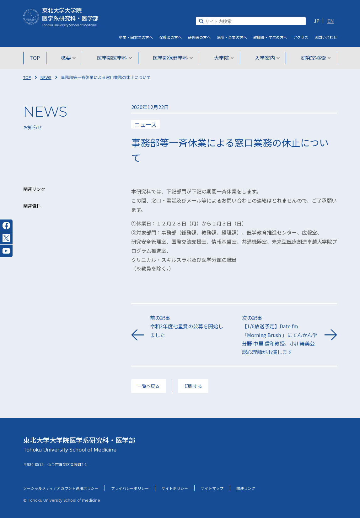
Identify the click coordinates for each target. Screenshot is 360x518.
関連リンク (245, 488)
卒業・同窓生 (136, 37)
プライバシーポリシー (130, 488)
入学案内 (266, 57)
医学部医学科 (114, 57)
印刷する (193, 386)
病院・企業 (232, 37)
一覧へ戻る (148, 386)
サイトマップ (212, 488)
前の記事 (188, 326)
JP (317, 20)
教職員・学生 (270, 37)
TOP (36, 57)
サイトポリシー (175, 488)
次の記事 (280, 335)
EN (330, 20)
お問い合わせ (325, 37)
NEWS (45, 77)
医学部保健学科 (173, 57)
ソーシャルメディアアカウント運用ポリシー (60, 488)
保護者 (170, 37)
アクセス (300, 37)
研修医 (199, 37)
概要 (69, 57)
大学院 (223, 57)
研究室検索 (314, 57)
